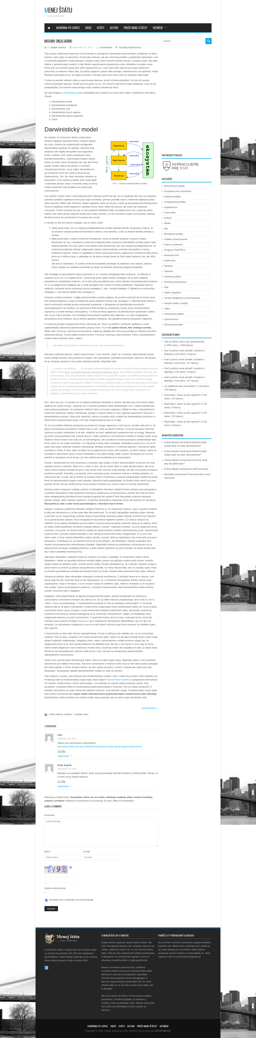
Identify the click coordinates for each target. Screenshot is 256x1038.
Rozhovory (169, 260)
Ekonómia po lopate (68, 28)
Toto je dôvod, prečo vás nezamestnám (184, 341)
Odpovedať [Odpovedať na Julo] (63, 756)
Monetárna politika (173, 234)
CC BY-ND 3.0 (162, 1030)
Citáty (100, 28)
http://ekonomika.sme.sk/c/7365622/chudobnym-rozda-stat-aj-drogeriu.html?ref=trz (99, 746)
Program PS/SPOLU (174, 250)
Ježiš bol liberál (200, 469)
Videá (88, 28)
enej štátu (58, 9)
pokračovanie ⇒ (150, 708)
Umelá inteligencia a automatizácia (182, 298)
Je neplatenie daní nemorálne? (180, 386)
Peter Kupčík (64, 765)
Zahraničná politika (174, 314)
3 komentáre (105, 47)
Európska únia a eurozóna (177, 191)
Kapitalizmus (170, 207)
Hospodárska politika (175, 202)
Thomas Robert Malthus (118, 679)
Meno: (47, 851)
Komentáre (170, 212)
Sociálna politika (172, 276)
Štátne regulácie (172, 292)
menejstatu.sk (71, 92)
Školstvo (168, 266)
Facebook (46, 968)
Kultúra (168, 218)
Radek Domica (58, 47)
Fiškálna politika (172, 196)
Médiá (167, 223)
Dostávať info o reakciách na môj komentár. (71, 899)
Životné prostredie (173, 324)
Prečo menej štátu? (135, 28)
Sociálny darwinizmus (130, 47)
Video (167, 308)
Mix (166, 228)
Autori (114, 28)
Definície (158, 28)
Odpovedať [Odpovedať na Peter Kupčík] (63, 786)
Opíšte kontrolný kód (55, 888)
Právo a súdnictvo (173, 244)
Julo (59, 735)
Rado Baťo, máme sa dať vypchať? (182, 395)
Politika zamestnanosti (175, 239)
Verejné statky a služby (176, 303)
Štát (166, 287)
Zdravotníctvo (171, 319)
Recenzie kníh (171, 255)
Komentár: (49, 815)
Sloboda (168, 271)
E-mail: (86, 851)
